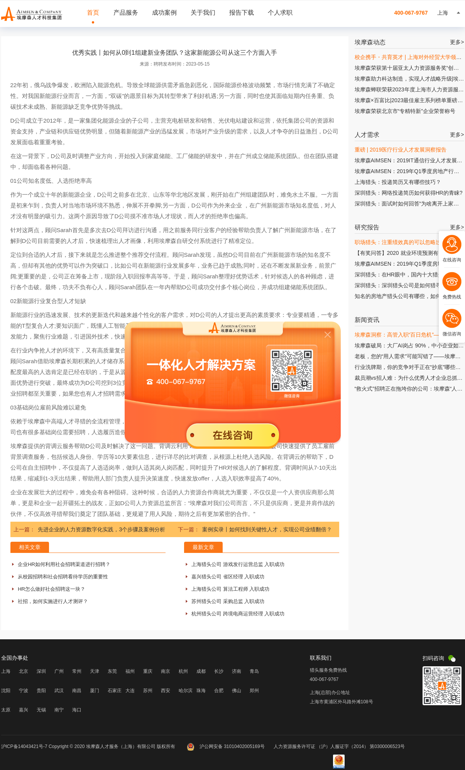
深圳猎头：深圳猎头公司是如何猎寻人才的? (407, 285)
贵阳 (41, 690)
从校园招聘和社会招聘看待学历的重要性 (63, 577)
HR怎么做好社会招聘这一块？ (51, 589)
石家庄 (115, 690)
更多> (457, 42)
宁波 (23, 690)
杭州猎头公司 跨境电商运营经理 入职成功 (237, 614)
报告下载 (241, 12)
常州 (76, 671)
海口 (76, 710)
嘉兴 (23, 710)
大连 (130, 690)
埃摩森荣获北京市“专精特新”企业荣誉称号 (405, 111)
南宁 (59, 710)
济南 (236, 671)
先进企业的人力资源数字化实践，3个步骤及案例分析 (101, 529)
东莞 (112, 671)
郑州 (254, 690)
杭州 (183, 671)
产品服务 (125, 12)
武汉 (59, 690)
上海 (5, 671)
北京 (23, 671)
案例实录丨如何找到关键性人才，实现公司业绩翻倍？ (267, 529)
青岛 (254, 671)
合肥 (218, 690)
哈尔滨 (186, 690)
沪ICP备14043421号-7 (24, 746)
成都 (201, 671)
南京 (165, 671)
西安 (165, 690)
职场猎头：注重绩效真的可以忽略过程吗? (405, 242)
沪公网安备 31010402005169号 (226, 746)
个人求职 (280, 12)
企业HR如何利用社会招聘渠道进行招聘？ (64, 564)
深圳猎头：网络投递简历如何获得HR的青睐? (409, 193)
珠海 (201, 690)
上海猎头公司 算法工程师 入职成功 (230, 589)
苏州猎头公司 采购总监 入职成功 (227, 601)
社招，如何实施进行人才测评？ (53, 601)
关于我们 (203, 12)
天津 (94, 671)
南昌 (76, 690)
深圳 (41, 671)
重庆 (147, 671)
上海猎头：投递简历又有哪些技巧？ (398, 182)
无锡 (41, 710)
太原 (5, 710)
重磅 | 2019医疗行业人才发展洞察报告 (401, 150)
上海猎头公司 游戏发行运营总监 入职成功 (237, 564)
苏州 (147, 690)
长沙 (218, 671)
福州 (130, 671)
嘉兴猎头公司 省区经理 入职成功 (227, 577)
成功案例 (164, 12)
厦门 (94, 690)
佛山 (236, 690)
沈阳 (5, 690)
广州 (59, 671)
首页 (93, 12)
